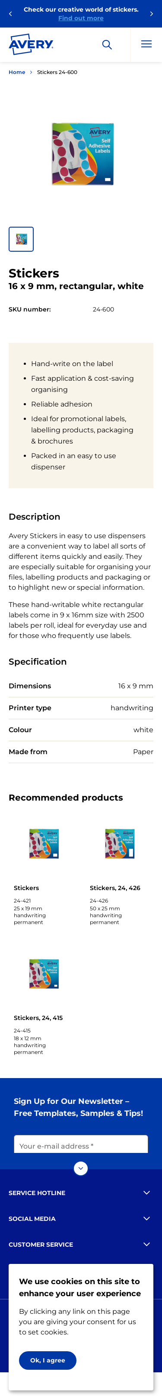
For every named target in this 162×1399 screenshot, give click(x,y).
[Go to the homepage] (31, 46)
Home (17, 72)
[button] (21, 239)
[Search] (107, 44)
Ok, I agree (47, 1360)
